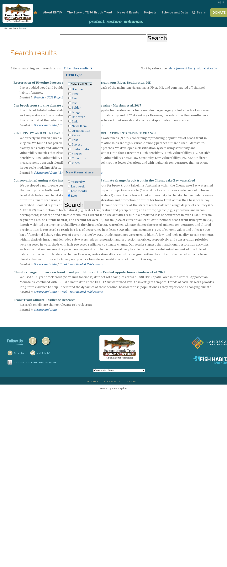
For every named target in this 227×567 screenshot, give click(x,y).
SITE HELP (19, 352)
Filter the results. (77, 68)
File (74, 103)
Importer (78, 117)
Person (77, 135)
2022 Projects (55, 97)
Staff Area (43, 352)
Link (75, 121)
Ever (74, 195)
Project (77, 144)
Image (76, 112)
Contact (133, 381)
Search (202, 12)
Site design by (35, 362)
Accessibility (113, 381)
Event (76, 98)
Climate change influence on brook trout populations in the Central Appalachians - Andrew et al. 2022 (89, 272)
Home (35, 12)
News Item (79, 126)
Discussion (79, 89)
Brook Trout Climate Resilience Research (44, 300)
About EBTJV (52, 12)
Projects (150, 12)
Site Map (92, 381)
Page (75, 94)
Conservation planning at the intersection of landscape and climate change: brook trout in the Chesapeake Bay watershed (104, 180)
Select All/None (81, 84)
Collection (79, 158)
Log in (220, 2)
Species (77, 154)
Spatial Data (80, 149)
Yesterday (78, 182)
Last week (78, 186)
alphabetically (207, 68)
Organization (81, 130)
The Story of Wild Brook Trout (89, 12)
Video (76, 163)
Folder (76, 107)
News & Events (128, 12)
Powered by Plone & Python (113, 388)
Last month (79, 191)
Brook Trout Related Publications (81, 264)
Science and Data (174, 12)
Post (75, 140)
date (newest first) (182, 68)
